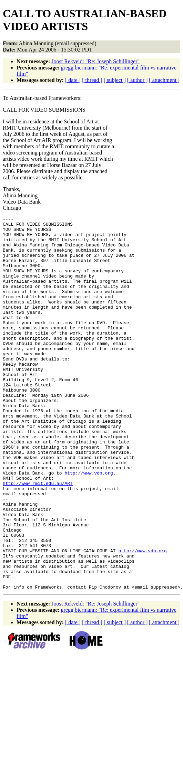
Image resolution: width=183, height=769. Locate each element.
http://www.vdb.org (88, 525)
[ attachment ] (164, 80)
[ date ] (73, 80)
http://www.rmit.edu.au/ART (38, 537)
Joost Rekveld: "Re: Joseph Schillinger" (95, 61)
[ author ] (137, 80)
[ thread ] (92, 80)
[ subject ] (115, 80)
